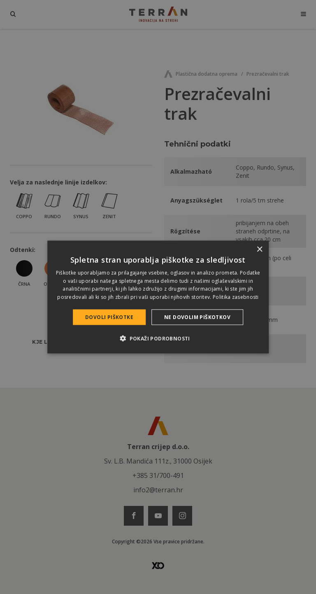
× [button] (259, 249)
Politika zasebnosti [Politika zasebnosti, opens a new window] (236, 297)
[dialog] (158, 297)
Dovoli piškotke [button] (109, 317)
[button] (158, 338)
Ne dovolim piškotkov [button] (197, 317)
